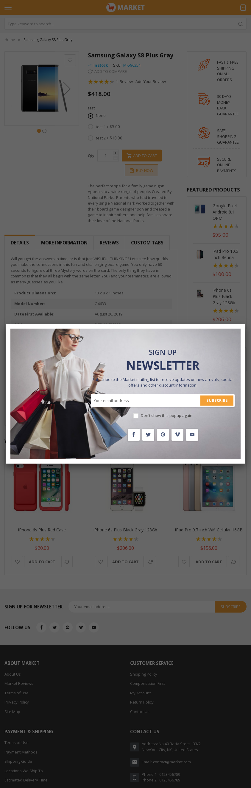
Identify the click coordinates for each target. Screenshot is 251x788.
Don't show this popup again (166, 415)
